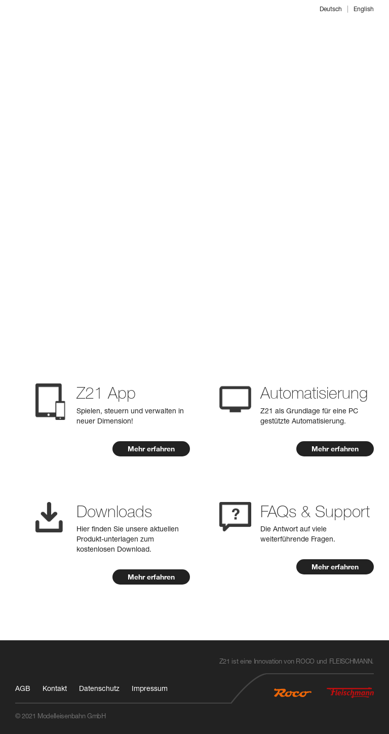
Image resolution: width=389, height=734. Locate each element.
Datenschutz (99, 688)
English (364, 9)
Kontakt (55, 688)
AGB (22, 688)
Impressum (150, 688)
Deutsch (331, 9)
